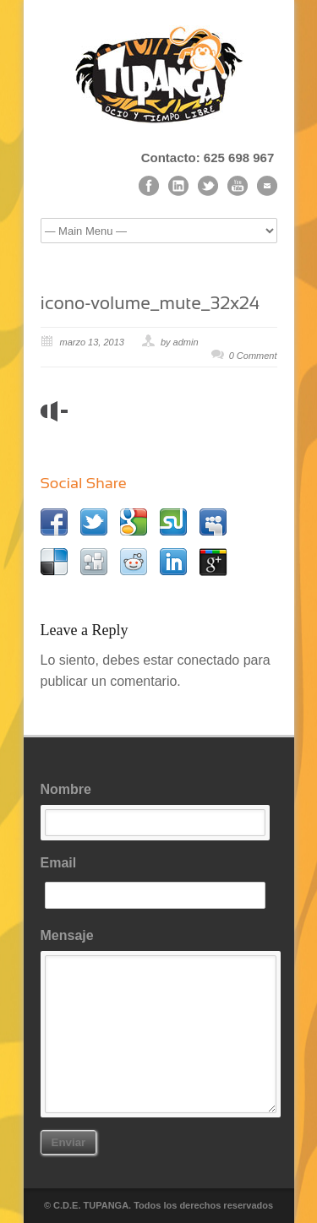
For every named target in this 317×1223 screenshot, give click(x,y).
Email (159, 883)
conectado (208, 660)
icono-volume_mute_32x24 (150, 303)
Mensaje (159, 1020)
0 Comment (253, 356)
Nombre (159, 809)
